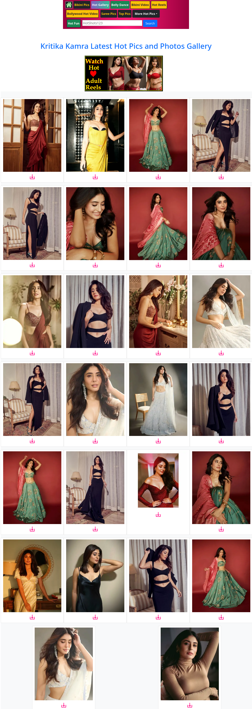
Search (150, 23)
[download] (32, 176)
